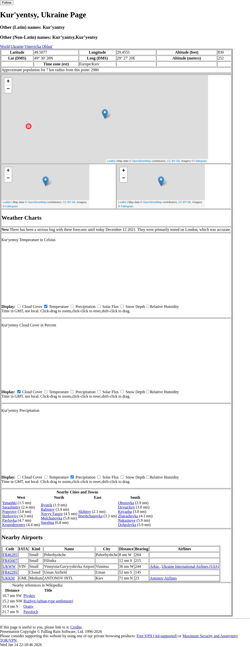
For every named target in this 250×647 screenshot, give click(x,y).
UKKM (9, 578)
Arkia (154, 566)
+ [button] (8, 81)
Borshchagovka (90, 516)
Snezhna (47, 522)
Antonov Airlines (163, 578)
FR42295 (10, 572)
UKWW (9, 566)
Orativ (28, 606)
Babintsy (48, 509)
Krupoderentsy (13, 525)
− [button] (8, 89)
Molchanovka (51, 518)
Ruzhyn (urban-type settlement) (48, 601)
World (5, 46)
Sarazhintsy (11, 507)
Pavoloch (30, 612)
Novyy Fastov (52, 514)
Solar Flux (110, 306)
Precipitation (85, 306)
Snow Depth (135, 306)
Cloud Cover (32, 306)
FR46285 (10, 555)
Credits (76, 627)
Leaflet (111, 160)
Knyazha (125, 512)
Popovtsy (9, 512)
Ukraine (17, 46)
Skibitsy (84, 512)
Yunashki (9, 503)
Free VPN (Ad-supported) (156, 636)
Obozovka (126, 503)
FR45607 (10, 561)
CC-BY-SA (173, 160)
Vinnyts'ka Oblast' (38, 46)
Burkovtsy (10, 516)
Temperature (59, 306)
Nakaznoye (126, 520)
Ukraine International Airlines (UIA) (190, 566)
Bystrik (46, 505)
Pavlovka (9, 520)
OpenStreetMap (141, 160)
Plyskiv (29, 596)
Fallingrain (200, 160)
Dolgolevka (127, 525)
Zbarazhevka (128, 516)
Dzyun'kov (126, 507)
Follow (6, 2)
